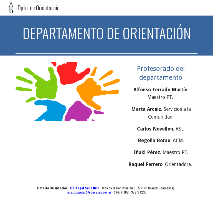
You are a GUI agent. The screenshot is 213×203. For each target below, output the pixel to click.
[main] (106, 33)
